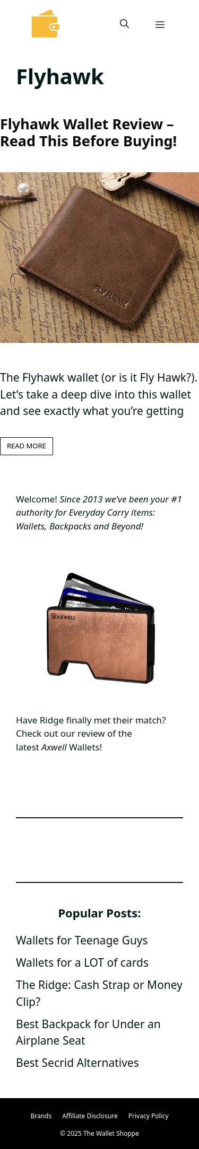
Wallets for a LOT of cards (82, 962)
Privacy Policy (148, 1115)
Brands (40, 1115)
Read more (26, 445)
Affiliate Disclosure (90, 1115)
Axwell (53, 747)
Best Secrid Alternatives (77, 1062)
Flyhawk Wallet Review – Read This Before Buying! (88, 132)
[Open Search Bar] (124, 24)
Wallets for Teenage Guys (82, 940)
